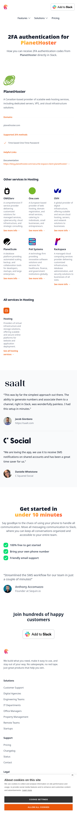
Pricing (55, 18)
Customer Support (14, 687)
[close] (72, 774)
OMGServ (9, 198)
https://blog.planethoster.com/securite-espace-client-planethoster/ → (37, 163)
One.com (34, 198)
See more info (12, 230)
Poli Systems (36, 249)
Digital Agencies (12, 693)
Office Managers (13, 711)
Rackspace (60, 249)
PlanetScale (10, 249)
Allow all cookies (38, 807)
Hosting (8, 318)
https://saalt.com (24, 423)
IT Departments (12, 705)
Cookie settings (38, 799)
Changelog (9, 750)
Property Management (16, 716)
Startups (8, 728)
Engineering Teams (14, 699)
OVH (56, 198)
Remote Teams (12, 722)
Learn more (27, 790)
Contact (8, 762)
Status (7, 756)
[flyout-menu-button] (24, 18)
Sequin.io (35, 591)
